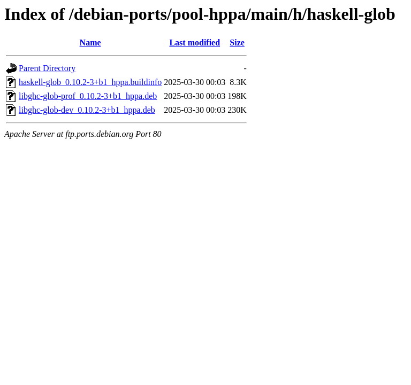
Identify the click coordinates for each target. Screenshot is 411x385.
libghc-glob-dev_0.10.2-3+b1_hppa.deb (87, 109)
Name (90, 42)
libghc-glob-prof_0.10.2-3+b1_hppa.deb (88, 96)
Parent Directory (47, 68)
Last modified (194, 42)
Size (237, 42)
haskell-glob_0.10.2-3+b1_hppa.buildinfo (90, 82)
